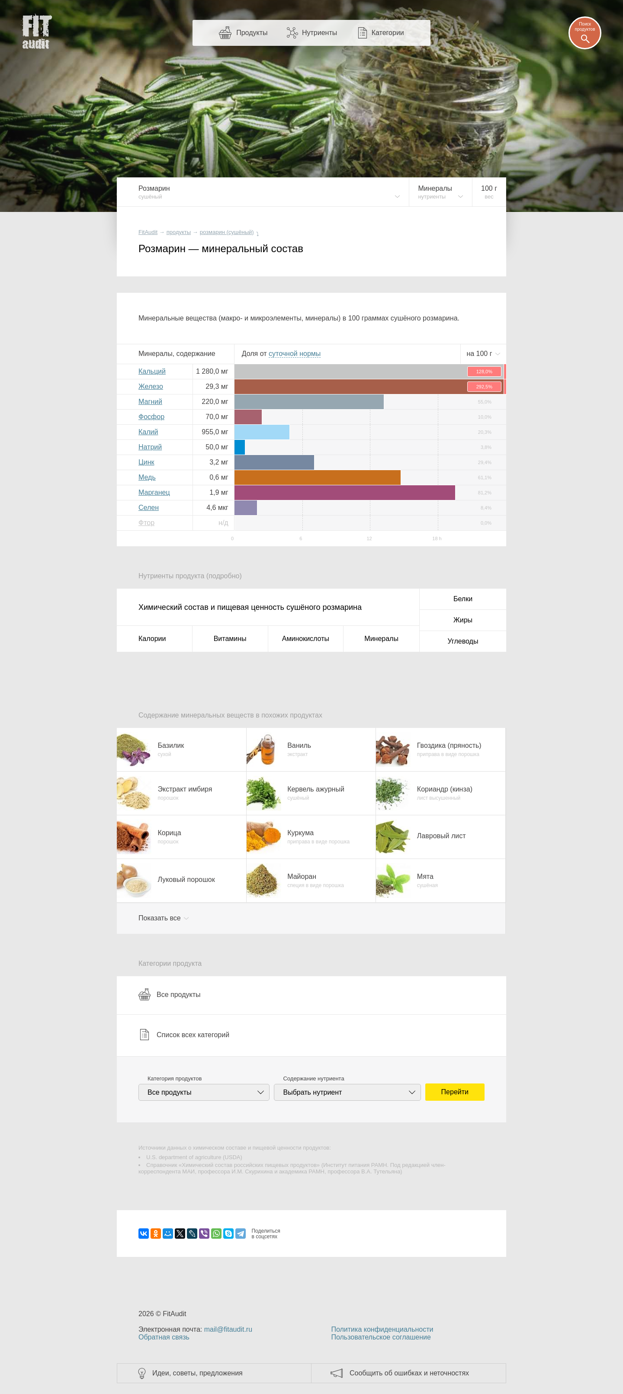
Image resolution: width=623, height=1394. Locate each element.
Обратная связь (163, 1337)
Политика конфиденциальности (382, 1329)
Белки (462, 598)
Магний (150, 401)
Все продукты (169, 994)
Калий (148, 432)
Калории (152, 638)
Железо (150, 386)
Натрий (150, 447)
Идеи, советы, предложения (197, 1373)
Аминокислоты (305, 638)
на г (480, 353)
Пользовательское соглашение (380, 1337)
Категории (388, 32)
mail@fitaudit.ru (228, 1329)
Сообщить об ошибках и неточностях (409, 1373)
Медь (147, 477)
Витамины (230, 638)
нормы (295, 353)
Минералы (381, 638)
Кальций (152, 371)
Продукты (251, 32)
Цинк (146, 462)
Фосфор (151, 416)
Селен (148, 507)
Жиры (462, 620)
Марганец (154, 492)
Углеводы (463, 641)
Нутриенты (319, 32)
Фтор (146, 522)
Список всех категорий (183, 1035)
